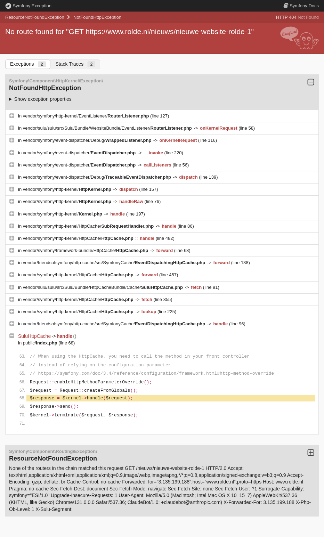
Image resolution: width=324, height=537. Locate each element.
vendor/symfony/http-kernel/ (68, 189)
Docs (301, 5)
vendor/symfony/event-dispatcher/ (80, 152)
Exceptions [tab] (28, 64)
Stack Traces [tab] (75, 64)
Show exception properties (43, 99)
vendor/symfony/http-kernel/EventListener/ (86, 116)
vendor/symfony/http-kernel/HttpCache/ (89, 226)
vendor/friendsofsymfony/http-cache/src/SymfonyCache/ (114, 262)
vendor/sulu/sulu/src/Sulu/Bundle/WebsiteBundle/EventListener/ (108, 128)
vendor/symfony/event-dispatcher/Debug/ (88, 140)
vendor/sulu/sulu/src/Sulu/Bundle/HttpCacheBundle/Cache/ (103, 287)
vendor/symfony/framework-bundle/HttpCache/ (86, 250)
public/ (41, 342)
